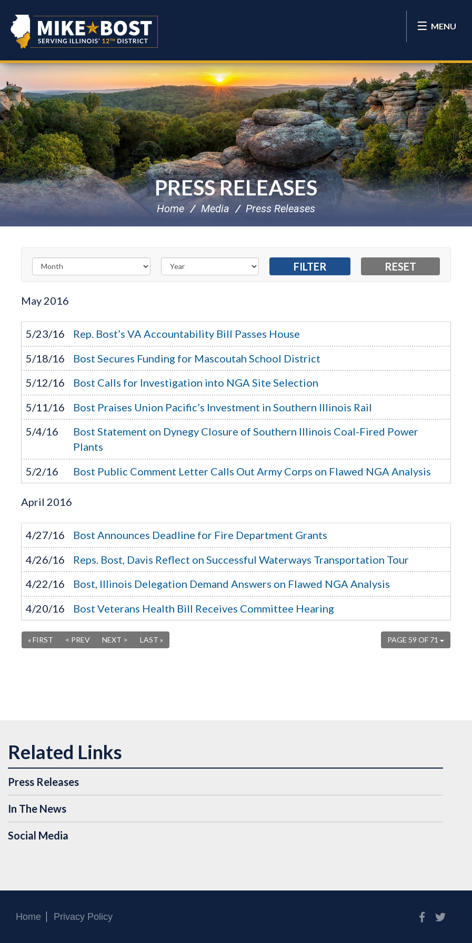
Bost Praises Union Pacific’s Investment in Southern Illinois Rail (222, 407)
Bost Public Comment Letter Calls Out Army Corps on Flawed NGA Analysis (252, 471)
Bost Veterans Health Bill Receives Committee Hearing (203, 608)
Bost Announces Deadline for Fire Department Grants (200, 535)
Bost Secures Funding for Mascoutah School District (196, 358)
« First (40, 639)
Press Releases (236, 187)
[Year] (210, 266)
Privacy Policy (83, 916)
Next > (115, 639)
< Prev (77, 639)
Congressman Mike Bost (84, 31)
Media (215, 208)
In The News (37, 808)
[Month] (91, 266)
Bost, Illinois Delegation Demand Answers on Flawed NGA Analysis (231, 583)
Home (170, 208)
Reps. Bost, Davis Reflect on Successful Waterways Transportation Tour (241, 559)
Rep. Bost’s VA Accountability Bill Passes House (186, 333)
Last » (151, 639)
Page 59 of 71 (415, 639)
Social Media (38, 835)
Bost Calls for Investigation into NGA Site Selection (195, 382)
